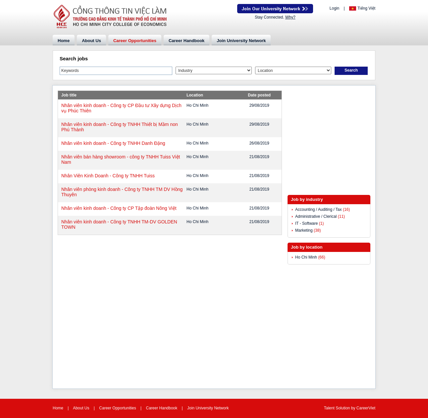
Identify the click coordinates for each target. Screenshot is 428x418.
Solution (343, 408)
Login (334, 8)
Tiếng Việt (366, 8)
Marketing (304, 230)
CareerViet (365, 408)
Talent (330, 408)
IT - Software (306, 223)
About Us (91, 40)
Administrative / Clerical (316, 216)
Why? (290, 17)
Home (64, 40)
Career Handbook (186, 40)
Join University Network (241, 40)
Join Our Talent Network (275, 8)
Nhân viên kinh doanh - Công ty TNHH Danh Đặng (113, 143)
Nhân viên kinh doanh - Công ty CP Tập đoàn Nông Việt (119, 208)
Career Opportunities (134, 40)
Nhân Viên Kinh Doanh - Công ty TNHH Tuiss (108, 175)
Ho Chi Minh (306, 257)
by (353, 408)
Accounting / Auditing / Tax (318, 209)
